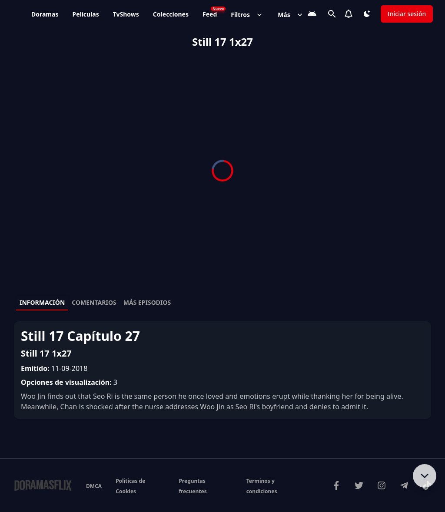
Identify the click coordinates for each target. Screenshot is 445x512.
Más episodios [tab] (147, 302)
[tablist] (222, 303)
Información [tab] (42, 302)
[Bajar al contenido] (424, 476)
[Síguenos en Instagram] (381, 485)
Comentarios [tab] (94, 302)
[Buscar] (332, 14)
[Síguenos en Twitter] (359, 485)
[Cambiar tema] (367, 14)
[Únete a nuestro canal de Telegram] (404, 485)
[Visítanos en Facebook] (336, 485)
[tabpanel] (222, 370)
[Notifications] (348, 14)
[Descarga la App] (312, 14)
